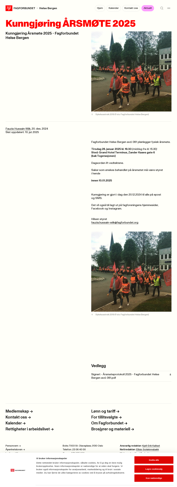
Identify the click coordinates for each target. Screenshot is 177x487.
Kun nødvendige (154, 469)
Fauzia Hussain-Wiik (18, 128)
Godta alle (154, 451)
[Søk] (162, 8)
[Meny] (168, 8)
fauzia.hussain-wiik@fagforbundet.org (114, 222)
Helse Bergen (48, 8)
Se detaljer (148, 481)
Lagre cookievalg (153, 460)
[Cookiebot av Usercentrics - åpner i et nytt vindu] (18, 482)
